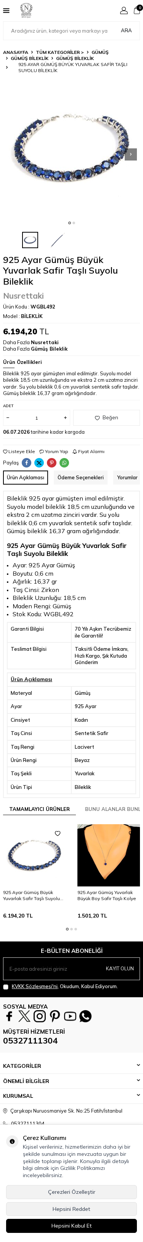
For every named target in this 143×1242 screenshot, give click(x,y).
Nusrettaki (23, 296)
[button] (69, 223)
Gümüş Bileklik (29, 58)
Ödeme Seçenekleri (81, 477)
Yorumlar (127, 477)
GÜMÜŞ (100, 52)
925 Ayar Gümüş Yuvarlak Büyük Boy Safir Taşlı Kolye (106, 895)
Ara (126, 30)
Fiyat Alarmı (88, 451)
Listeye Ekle (19, 451)
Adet (8, 405)
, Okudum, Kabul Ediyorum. (60, 986)
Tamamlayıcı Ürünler (39, 809)
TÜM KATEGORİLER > (60, 52)
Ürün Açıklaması (25, 477)
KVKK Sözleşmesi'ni (35, 986)
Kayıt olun (120, 968)
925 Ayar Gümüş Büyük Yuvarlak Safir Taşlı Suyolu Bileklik (31, 895)
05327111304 (30, 1040)
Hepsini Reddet (71, 1209)
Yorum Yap (53, 451)
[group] (71, 148)
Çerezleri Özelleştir (71, 1191)
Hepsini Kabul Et (71, 1225)
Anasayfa (15, 52)
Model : (23, 316)
